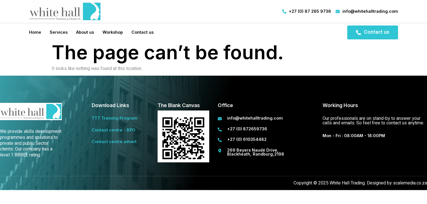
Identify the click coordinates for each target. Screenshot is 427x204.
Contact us (142, 32)
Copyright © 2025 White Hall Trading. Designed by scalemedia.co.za (360, 183)
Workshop (112, 32)
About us (85, 32)
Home (35, 32)
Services (59, 32)
